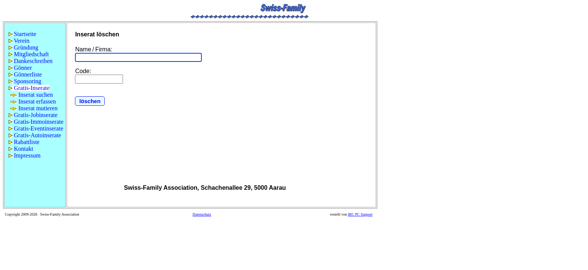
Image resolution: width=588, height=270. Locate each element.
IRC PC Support (360, 214)
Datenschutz (202, 214)
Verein (19, 41)
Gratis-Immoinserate (36, 121)
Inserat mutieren (33, 108)
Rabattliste (24, 142)
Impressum (24, 155)
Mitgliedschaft (29, 54)
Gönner (20, 67)
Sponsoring (25, 81)
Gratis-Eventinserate (36, 128)
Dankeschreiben (30, 61)
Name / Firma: (93, 49)
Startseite (22, 34)
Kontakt (21, 149)
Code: (83, 71)
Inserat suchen (31, 95)
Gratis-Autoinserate (35, 135)
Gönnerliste (25, 74)
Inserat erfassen (33, 101)
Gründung (23, 47)
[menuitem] (35, 34)
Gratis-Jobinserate (33, 115)
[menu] (35, 95)
